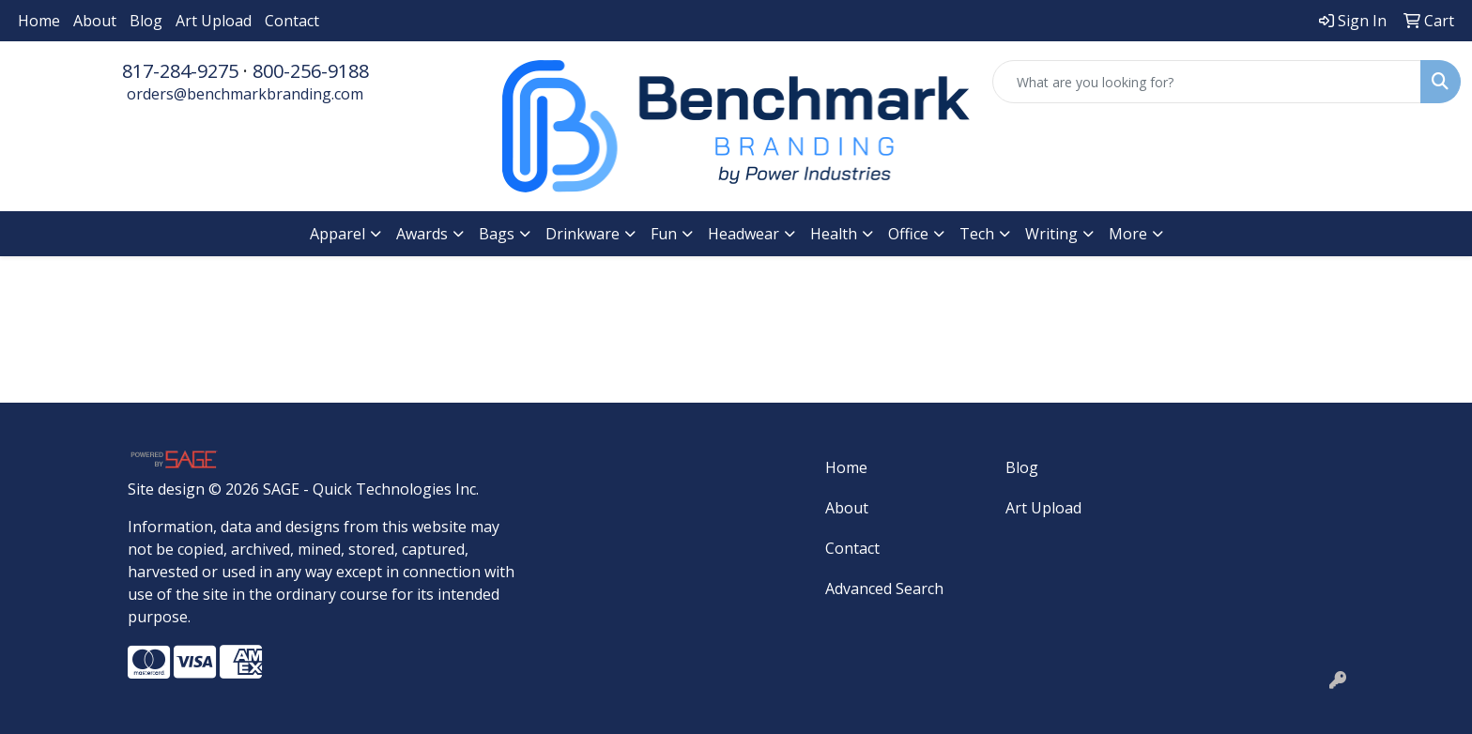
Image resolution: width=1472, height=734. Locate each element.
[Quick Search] (1206, 81)
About (94, 20)
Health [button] (833, 233)
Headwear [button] (743, 233)
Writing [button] (1051, 233)
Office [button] (908, 233)
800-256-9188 (311, 71)
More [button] (1128, 233)
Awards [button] (422, 233)
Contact (292, 20)
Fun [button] (664, 233)
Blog (146, 20)
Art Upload (214, 20)
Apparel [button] (337, 233)
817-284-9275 (180, 71)
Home (39, 20)
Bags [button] (496, 233)
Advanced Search (884, 588)
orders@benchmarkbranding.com (245, 94)
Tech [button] (976, 233)
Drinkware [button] (582, 233)
